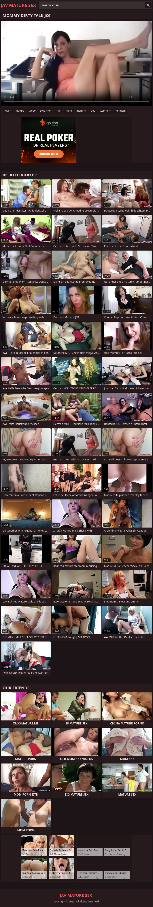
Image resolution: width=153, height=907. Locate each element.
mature (20, 110)
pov (93, 110)
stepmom (105, 110)
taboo (32, 110)
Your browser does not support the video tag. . (76, 63)
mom (69, 110)
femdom (120, 110)
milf (59, 110)
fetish (7, 110)
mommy (81, 110)
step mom (46, 110)
